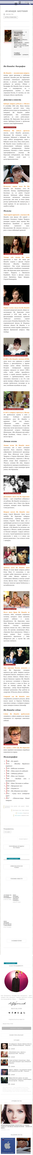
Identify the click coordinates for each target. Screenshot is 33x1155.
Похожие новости (16, 878)
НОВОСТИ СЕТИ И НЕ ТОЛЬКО (16, 866)
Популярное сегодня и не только (16, 847)
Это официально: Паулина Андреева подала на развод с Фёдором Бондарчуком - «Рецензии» (20, 1044)
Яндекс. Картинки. (25, 810)
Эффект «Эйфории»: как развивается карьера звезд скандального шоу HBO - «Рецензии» (20, 1070)
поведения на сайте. (25, 815)
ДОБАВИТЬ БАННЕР (13, 858)
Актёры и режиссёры (11, 17)
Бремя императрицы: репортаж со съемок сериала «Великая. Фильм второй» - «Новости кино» (16, 1127)
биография (7, 832)
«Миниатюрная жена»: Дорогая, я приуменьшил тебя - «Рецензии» (17, 1052)
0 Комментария (16, 940)
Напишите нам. (26, 813)
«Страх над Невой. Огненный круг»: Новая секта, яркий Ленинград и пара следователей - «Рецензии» (20, 1061)
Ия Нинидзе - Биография (16, 11)
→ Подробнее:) (21, 999)
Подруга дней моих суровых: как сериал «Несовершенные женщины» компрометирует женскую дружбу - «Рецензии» (20, 1079)
